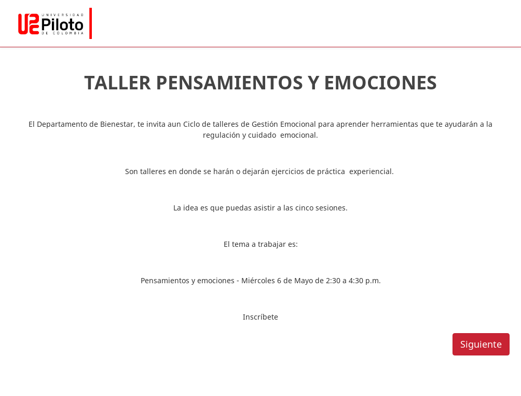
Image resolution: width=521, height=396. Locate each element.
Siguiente (481, 344)
